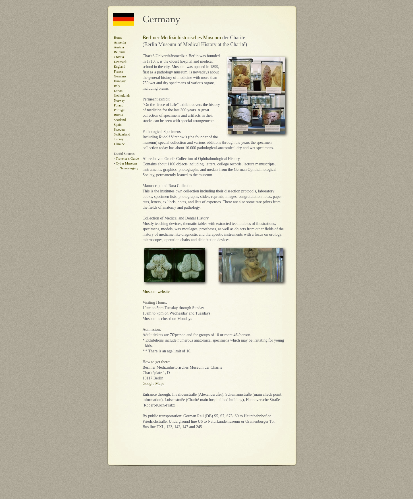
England (119, 67)
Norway (119, 100)
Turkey (119, 139)
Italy (117, 86)
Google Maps (153, 383)
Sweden (119, 130)
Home (118, 38)
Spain (118, 125)
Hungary (120, 81)
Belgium (120, 52)
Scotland (120, 120)
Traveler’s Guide (127, 159)
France (118, 71)
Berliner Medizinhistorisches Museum (182, 37)
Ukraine (119, 144)
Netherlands (122, 96)
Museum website (156, 291)
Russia (118, 115)
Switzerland (122, 134)
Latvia (118, 91)
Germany (120, 76)
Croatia (119, 57)
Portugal (120, 110)
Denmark (120, 62)
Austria (119, 47)
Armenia (120, 42)
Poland (118, 105)
